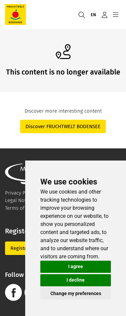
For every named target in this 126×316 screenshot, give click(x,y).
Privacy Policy (20, 193)
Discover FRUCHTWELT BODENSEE (63, 126)
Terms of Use (19, 208)
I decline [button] (76, 280)
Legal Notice (19, 200)
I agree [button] (75, 266)
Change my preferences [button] (75, 293)
